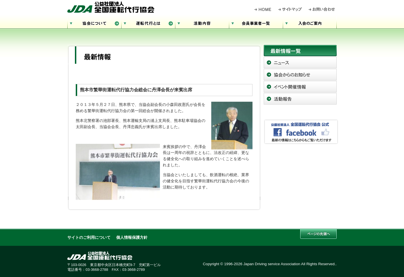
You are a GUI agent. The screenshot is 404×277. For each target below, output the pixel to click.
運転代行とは (148, 22)
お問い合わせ (322, 9)
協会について (94, 22)
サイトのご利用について (89, 237)
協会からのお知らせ (300, 74)
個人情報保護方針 (132, 237)
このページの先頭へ (318, 234)
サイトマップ (290, 9)
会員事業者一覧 (256, 22)
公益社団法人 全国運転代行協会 (110, 7)
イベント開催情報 (300, 86)
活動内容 (202, 22)
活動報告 (300, 99)
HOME (263, 9)
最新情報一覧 (300, 50)
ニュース (300, 62)
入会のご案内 (310, 22)
